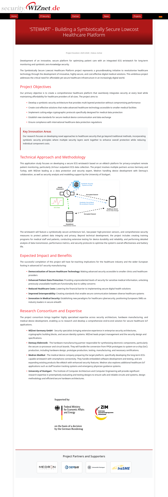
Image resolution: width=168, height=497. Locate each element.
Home (14, 16)
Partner (75, 16)
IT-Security (44, 16)
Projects (137, 16)
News (106, 16)
